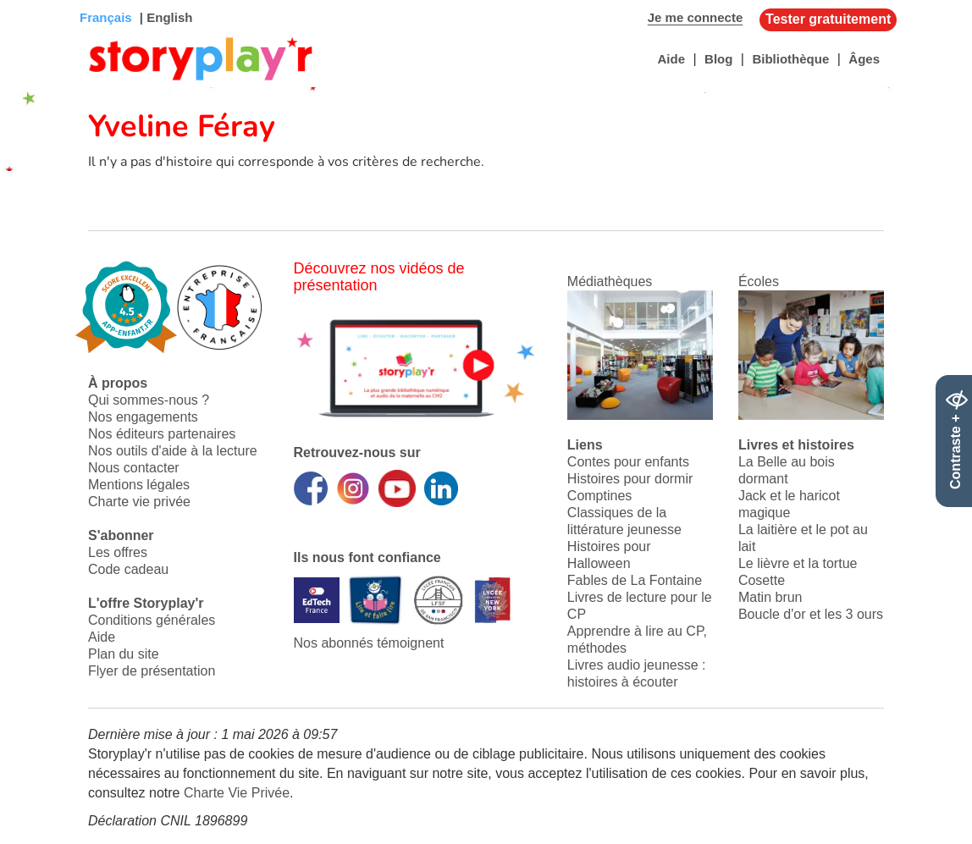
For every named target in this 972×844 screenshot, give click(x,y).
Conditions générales (151, 620)
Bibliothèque (790, 59)
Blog (718, 59)
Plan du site (123, 654)
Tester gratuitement (828, 19)
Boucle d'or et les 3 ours (810, 614)
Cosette (761, 580)
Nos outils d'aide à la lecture (172, 451)
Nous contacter (133, 468)
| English (164, 17)
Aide (671, 59)
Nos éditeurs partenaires (161, 434)
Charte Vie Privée (237, 793)
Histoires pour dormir (630, 479)
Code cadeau (128, 569)
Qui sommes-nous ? (148, 400)
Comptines (599, 495)
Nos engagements (143, 417)
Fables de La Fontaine (634, 580)
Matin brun (770, 597)
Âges (864, 59)
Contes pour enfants (628, 462)
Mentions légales (139, 484)
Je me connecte (695, 17)
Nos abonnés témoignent (369, 643)
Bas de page (34, 0)
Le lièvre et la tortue (798, 563)
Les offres (117, 552)
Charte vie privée (139, 501)
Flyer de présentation (151, 671)
